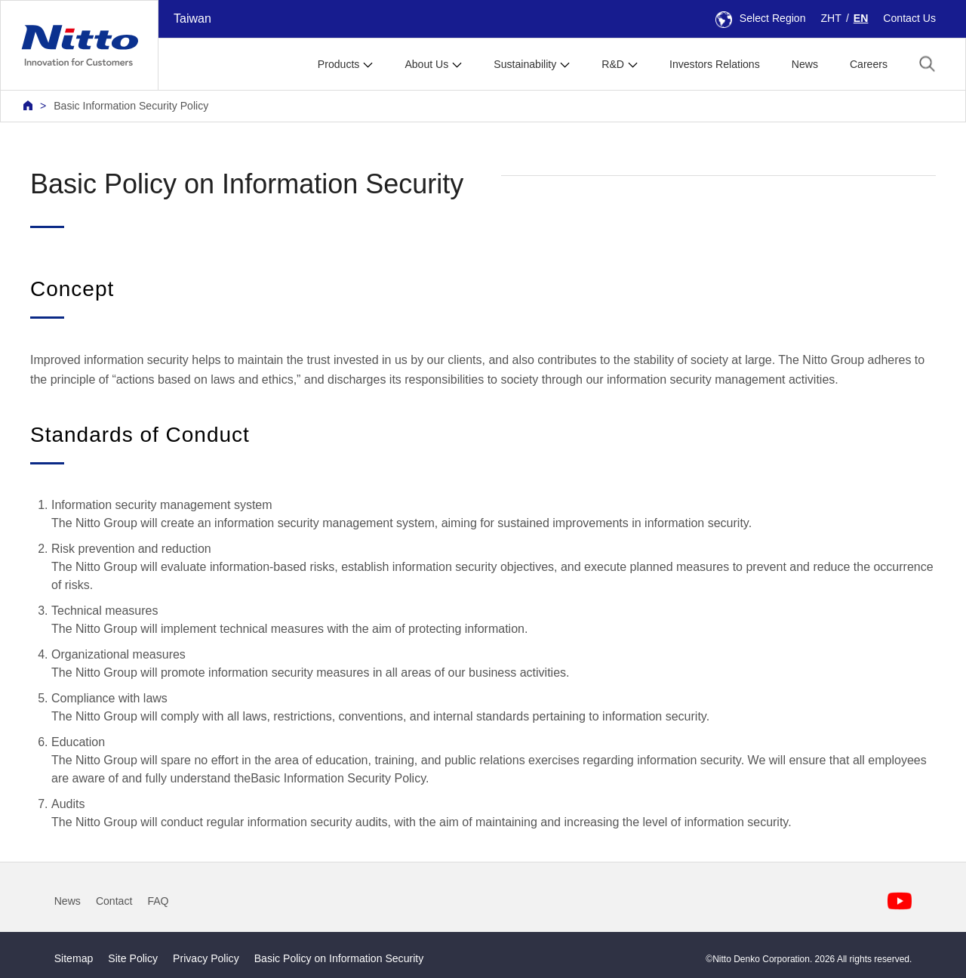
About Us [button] (426, 64)
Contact (114, 901)
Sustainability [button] (525, 64)
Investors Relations (714, 64)
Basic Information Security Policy (131, 106)
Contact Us (909, 18)
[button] (927, 63)
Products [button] (339, 64)
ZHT (831, 18)
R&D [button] (612, 64)
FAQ (157, 901)
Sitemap (74, 958)
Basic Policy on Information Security (339, 958)
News (805, 64)
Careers (869, 64)
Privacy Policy (206, 958)
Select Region (760, 18)
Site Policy (133, 958)
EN (861, 18)
